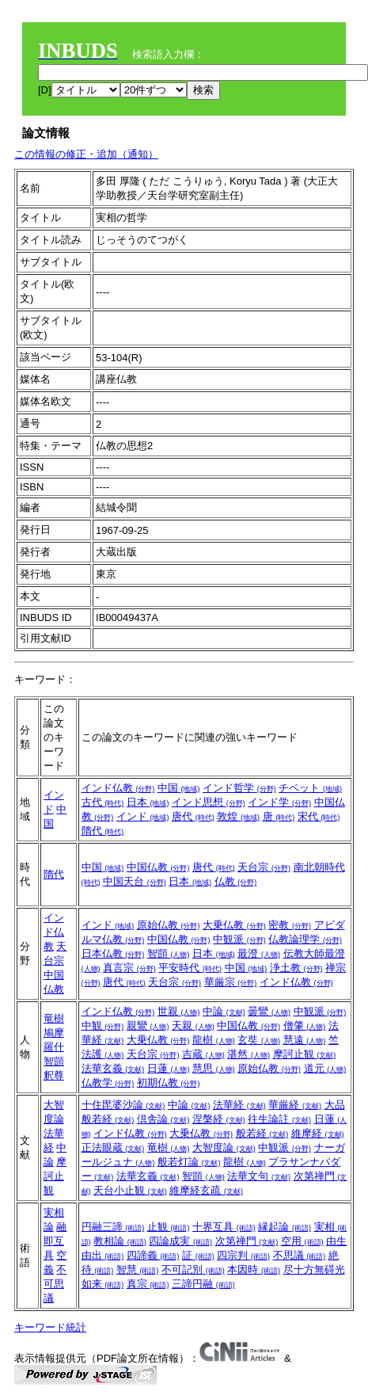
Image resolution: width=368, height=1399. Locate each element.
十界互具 (224, 1227)
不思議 (299, 1255)
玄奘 (258, 1040)
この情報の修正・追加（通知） (86, 154)
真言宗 (129, 968)
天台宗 (263, 867)
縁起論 (284, 1227)
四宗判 (243, 1255)
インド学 (279, 802)
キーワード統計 (50, 1327)
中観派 (239, 939)
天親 (193, 1025)
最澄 (258, 953)
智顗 (168, 953)
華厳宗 (230, 982)
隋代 (103, 831)
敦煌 (238, 816)
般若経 (262, 1133)
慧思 (213, 1068)
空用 (302, 1241)
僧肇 (304, 1025)
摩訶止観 (304, 1054)
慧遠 (304, 1040)
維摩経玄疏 (206, 1190)
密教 (289, 925)
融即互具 (55, 1241)
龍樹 (213, 1040)
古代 (103, 802)
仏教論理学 (305, 939)
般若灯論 (189, 1162)
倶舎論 (163, 1119)
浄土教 (296, 968)
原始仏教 (168, 925)
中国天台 (134, 881)
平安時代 (190, 968)
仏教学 (108, 1082)
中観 (103, 1025)
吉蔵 (203, 1054)
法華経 (239, 1105)
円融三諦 (113, 1227)
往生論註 (279, 1119)
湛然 (248, 1054)
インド (142, 816)
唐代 (193, 816)
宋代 (319, 816)
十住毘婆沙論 (123, 1105)
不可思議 (55, 1284)
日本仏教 (113, 953)
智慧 (137, 1269)
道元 (325, 1068)
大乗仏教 (234, 925)
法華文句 (258, 1176)
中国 (178, 788)
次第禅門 (247, 1241)
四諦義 (153, 1255)
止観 (168, 1227)
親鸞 (148, 1025)
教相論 (119, 1241)
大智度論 (224, 1147)
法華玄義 (113, 1068)
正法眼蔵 (113, 1147)
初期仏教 (168, 1082)
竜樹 (54, 1018)
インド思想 (208, 802)
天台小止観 (130, 1190)
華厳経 (294, 1105)
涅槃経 (218, 1119)
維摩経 (317, 1133)
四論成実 (180, 1241)
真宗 (148, 1284)
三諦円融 (203, 1284)
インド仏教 (118, 788)
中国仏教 (158, 867)
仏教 (235, 881)
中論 (224, 1011)
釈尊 (54, 1075)
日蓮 (168, 1068)
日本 (148, 802)
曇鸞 (269, 1011)
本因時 (253, 1269)
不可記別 (193, 1269)
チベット (310, 788)
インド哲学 (239, 788)
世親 (178, 1011)
